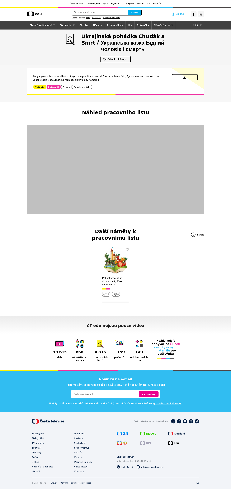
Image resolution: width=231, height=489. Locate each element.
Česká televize (76, 3)
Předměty (65, 25)
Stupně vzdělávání (41, 25)
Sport (105, 3)
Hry (130, 25)
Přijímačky (143, 25)
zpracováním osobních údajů (167, 403)
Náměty (97, 25)
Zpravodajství (93, 3)
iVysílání (115, 3)
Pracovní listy (115, 25)
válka (92, 17)
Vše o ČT (157, 3)
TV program (128, 3)
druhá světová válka (116, 17)
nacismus (101, 17)
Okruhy (83, 25)
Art (148, 3)
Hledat (130, 12)
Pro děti (140, 3)
